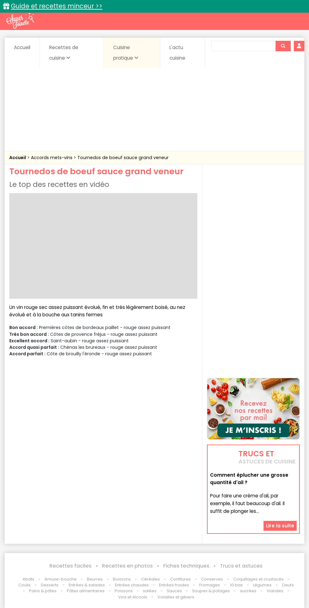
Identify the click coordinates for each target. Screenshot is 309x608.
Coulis (24, 585)
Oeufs (288, 585)
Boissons (122, 579)
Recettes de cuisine (63, 52)
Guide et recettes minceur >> (56, 6)
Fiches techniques (186, 565)
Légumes (262, 585)
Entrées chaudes (132, 585)
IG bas (236, 585)
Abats (28, 579)
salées (150, 590)
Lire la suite (280, 525)
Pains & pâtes (43, 590)
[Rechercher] (283, 46)
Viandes (275, 590)
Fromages (209, 585)
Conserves (212, 579)
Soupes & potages (211, 590)
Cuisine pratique (125, 52)
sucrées (248, 590)
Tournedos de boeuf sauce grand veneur (123, 157)
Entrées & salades (87, 585)
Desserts (49, 585)
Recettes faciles (70, 565)
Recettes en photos (127, 565)
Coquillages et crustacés (258, 579)
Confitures (180, 579)
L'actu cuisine (177, 52)
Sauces (174, 590)
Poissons (124, 590)
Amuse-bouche (61, 579)
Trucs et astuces (241, 565)
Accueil (22, 47)
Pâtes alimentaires (86, 590)
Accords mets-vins (52, 157)
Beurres (95, 579)
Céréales (150, 579)
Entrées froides (174, 585)
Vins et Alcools (132, 597)
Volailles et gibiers (175, 597)
